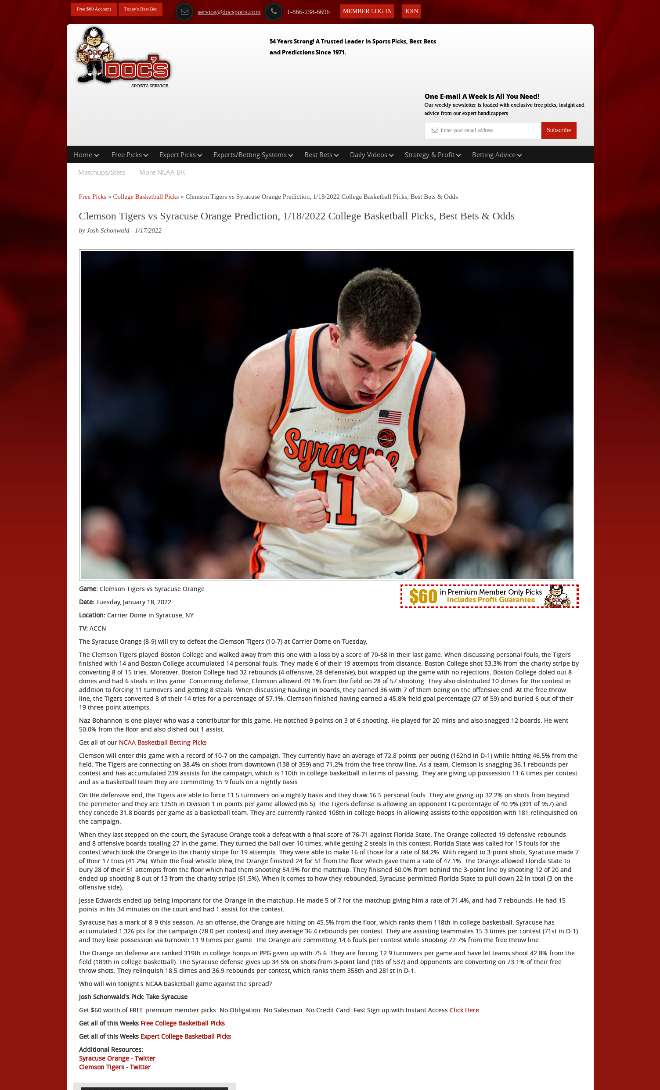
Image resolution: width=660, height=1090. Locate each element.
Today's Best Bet (154, 10)
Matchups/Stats (101, 115)
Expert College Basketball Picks (186, 1018)
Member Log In (392, 9)
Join (436, 9)
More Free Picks (555, 145)
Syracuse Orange (104, 1040)
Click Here (137, 991)
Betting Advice (497, 98)
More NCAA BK (162, 115)
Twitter (145, 1040)
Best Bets (321, 98)
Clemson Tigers (101, 1048)
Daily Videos (372, 98)
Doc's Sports (518, 216)
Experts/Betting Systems (253, 98)
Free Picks (130, 98)
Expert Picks (180, 98)
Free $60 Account (99, 10)
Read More (557, 284)
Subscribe (559, 67)
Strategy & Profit (433, 98)
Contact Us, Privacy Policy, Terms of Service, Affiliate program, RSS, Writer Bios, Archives (379, 1079)
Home (86, 98)
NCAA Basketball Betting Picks (163, 618)
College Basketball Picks (146, 140)
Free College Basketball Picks (183, 1004)
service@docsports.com (242, 10)
